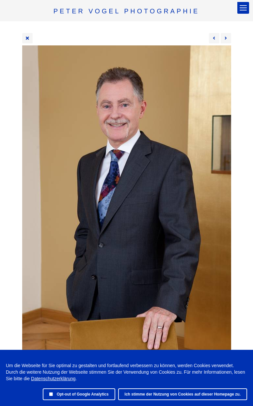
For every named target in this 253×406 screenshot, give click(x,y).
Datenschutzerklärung (53, 378)
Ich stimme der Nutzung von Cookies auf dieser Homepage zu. (183, 394)
